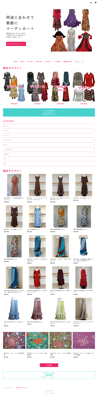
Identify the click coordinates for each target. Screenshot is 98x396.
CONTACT (48, 61)
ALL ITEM (30, 61)
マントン (5, 158)
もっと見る (49, 365)
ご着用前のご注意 (67, 61)
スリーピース (6, 135)
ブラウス (5, 144)
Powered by (49, 393)
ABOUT (22, 61)
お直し (4, 163)
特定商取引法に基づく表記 (21, 387)
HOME (15, 61)
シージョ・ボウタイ (7, 149)
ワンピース (5, 126)
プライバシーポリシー (8, 387)
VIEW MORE (14, 103)
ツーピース (5, 130)
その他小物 (6, 154)
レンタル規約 (57, 61)
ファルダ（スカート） (7, 140)
